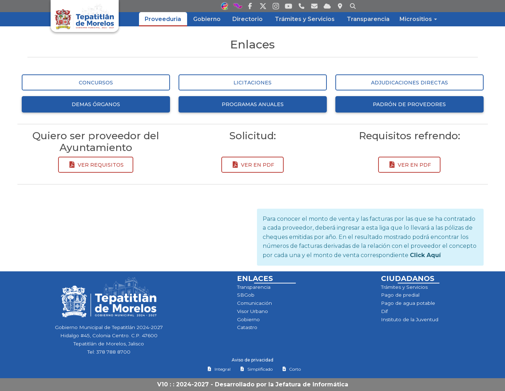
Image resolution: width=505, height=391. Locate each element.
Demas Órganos (96, 104)
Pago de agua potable (408, 303)
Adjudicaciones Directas (409, 82)
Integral (219, 369)
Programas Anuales (253, 104)
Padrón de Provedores (409, 104)
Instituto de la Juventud (409, 319)
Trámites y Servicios (404, 287)
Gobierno (248, 319)
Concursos (96, 82)
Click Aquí (425, 255)
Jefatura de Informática (311, 384)
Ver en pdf (252, 165)
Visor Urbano (252, 311)
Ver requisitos (95, 165)
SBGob (245, 295)
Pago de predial (400, 295)
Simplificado (256, 369)
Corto (291, 369)
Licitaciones (252, 82)
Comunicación (254, 303)
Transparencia (253, 287)
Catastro (247, 327)
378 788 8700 (113, 352)
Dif (384, 311)
